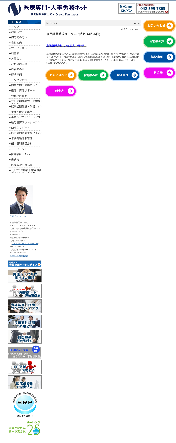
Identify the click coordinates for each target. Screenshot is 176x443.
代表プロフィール (18, 216)
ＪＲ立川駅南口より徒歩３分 (25, 243)
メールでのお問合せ (19, 256)
